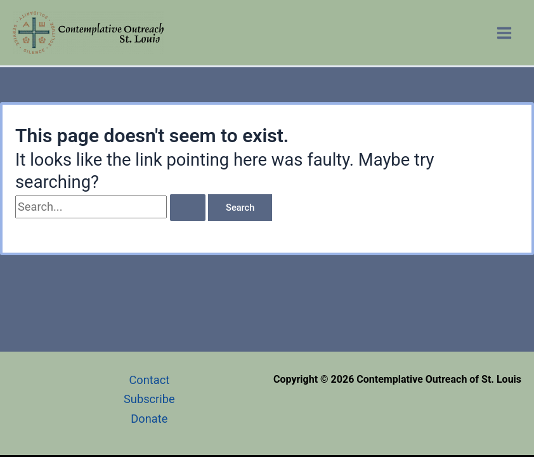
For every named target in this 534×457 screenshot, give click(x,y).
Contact (149, 380)
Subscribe (149, 399)
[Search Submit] (187, 208)
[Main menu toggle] (504, 33)
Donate (149, 418)
